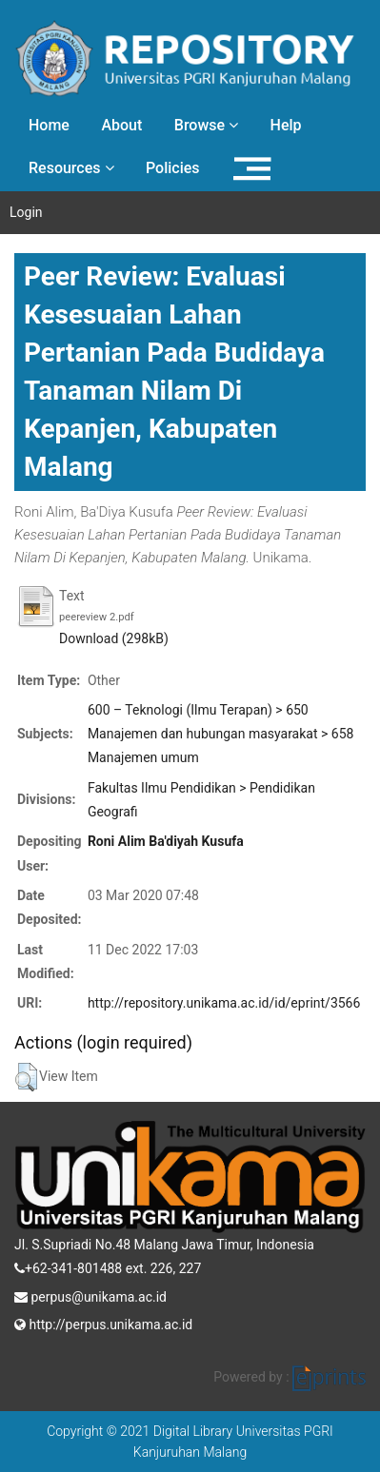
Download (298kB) (114, 638)
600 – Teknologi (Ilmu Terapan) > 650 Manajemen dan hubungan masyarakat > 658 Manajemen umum (221, 734)
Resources (71, 168)
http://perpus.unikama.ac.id (103, 1322)
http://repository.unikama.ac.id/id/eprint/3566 (224, 1003)
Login (26, 212)
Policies (173, 168)
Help (286, 125)
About (121, 125)
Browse (206, 125)
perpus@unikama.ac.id (90, 1295)
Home (49, 125)
